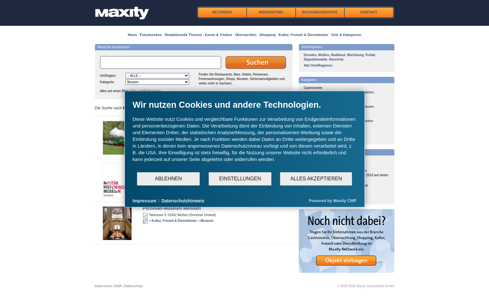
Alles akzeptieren (316, 178)
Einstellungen (240, 178)
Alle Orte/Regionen (318, 65)
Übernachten (245, 35)
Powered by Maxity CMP (332, 200)
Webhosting (271, 12)
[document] (244, 135)
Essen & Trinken (218, 35)
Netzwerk (222, 12)
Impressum (103, 286)
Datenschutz (133, 286)
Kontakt (368, 12)
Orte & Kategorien (346, 35)
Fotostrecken (151, 35)
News (132, 35)
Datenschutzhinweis (183, 200)
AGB (117, 286)
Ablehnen (168, 178)
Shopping (267, 35)
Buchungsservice (320, 12)
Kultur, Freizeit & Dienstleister (303, 35)
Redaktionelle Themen (183, 35)
